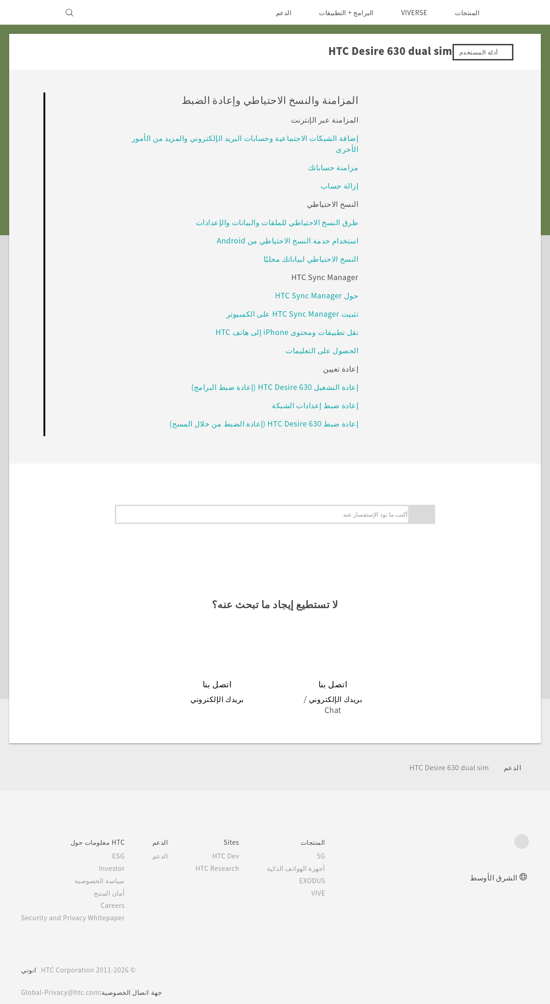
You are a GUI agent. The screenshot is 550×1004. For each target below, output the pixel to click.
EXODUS (324, 869)
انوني (29, 958)
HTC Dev (237, 844)
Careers (120, 894)
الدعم (278, 12)
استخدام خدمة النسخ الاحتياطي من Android (286, 240)
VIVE (330, 881)
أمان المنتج (117, 881)
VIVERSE (412, 12)
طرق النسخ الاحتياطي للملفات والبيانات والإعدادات (277, 221)
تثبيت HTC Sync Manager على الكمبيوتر (288, 313)
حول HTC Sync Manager (313, 295)
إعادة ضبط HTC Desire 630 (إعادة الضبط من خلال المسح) (261, 423)
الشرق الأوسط (494, 865)
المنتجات (467, 12)
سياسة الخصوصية (107, 869)
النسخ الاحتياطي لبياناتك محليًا (311, 258)
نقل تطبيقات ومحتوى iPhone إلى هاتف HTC (284, 331)
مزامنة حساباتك (332, 166)
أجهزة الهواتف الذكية (309, 857)
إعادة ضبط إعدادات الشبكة (314, 404)
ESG (126, 844)
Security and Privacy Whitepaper (77, 906)
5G (334, 844)
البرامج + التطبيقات (341, 12)
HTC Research (228, 857)
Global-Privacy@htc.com (63, 981)
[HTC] (518, 12)
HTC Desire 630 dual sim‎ (445, 756)
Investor (119, 857)
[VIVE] (33, 12)
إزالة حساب (339, 185)
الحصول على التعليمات (321, 349)
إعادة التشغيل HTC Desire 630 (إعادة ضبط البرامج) (271, 386)
